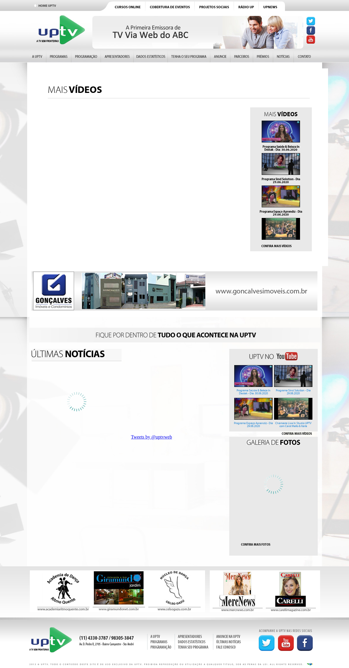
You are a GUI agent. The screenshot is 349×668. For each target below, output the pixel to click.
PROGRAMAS (158, 641)
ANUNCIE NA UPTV (228, 636)
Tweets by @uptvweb (151, 436)
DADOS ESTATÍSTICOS (191, 641)
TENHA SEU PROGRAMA (193, 647)
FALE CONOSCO (226, 647)
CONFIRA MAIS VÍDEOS (276, 246)
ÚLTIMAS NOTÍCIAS (228, 641)
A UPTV (155, 636)
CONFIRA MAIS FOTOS (255, 544)
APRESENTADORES (190, 636)
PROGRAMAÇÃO (160, 647)
